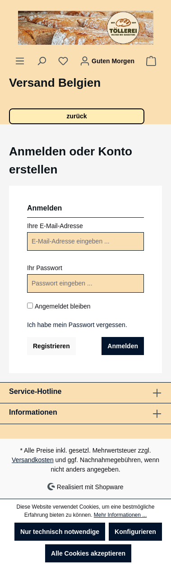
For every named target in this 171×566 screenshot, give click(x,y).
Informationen (33, 412)
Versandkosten (33, 459)
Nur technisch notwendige (59, 531)
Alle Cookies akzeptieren (88, 553)
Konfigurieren (135, 531)
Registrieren (51, 346)
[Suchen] (41, 61)
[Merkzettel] (63, 61)
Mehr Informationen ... (120, 515)
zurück (76, 116)
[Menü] (20, 61)
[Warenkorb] (151, 61)
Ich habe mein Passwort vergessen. (77, 324)
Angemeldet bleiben (63, 306)
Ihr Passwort (44, 267)
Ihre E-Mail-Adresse (55, 225)
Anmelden (122, 346)
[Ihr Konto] (107, 61)
